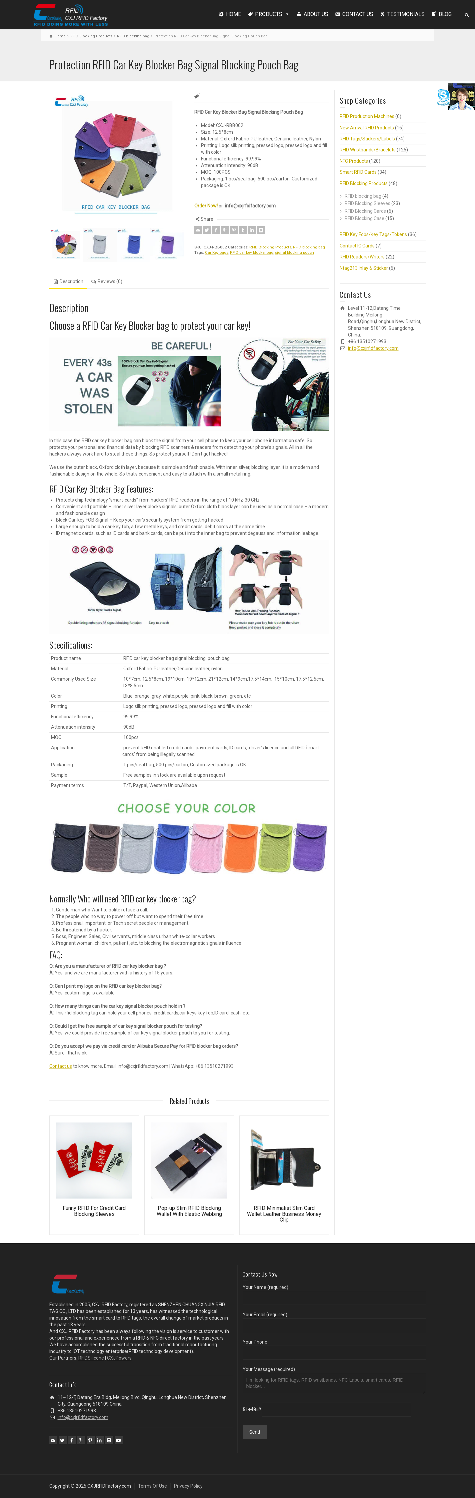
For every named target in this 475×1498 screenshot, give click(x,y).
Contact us (60, 1066)
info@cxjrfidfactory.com (373, 348)
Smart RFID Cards (358, 172)
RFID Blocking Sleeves (367, 203)
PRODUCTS (268, 14)
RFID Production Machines (367, 116)
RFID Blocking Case (364, 218)
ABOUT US (316, 14)
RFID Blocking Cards (365, 211)
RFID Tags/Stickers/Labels (367, 138)
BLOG (445, 14)
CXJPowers (119, 1358)
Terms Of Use (152, 1486)
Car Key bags (216, 252)
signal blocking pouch (294, 252)
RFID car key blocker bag (251, 252)
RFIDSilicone (91, 1358)
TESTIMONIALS (406, 14)
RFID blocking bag (133, 36)
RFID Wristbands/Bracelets (368, 149)
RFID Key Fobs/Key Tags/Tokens (373, 234)
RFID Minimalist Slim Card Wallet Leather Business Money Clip (284, 1214)
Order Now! (206, 205)
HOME (233, 14)
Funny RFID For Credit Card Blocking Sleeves (94, 1211)
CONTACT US (357, 14)
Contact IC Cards (357, 245)
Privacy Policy (188, 1486)
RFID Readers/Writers (362, 256)
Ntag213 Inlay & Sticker (364, 268)
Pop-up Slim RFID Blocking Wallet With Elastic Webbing (189, 1211)
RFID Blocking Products (91, 36)
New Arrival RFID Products (367, 127)
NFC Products (354, 161)
